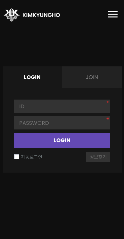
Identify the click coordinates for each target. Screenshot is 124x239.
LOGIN (62, 140)
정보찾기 (98, 157)
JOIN (92, 77)
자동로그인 (28, 157)
